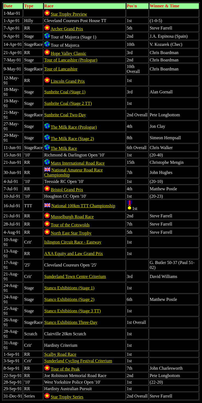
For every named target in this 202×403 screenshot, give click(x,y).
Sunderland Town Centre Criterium (75, 276)
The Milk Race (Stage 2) (72, 138)
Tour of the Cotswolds (70, 225)
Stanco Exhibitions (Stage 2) (69, 299)
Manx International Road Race (78, 163)
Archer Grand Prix (67, 28)
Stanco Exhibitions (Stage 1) (69, 288)
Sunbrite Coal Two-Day (65, 114)
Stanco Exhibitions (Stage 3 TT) (72, 311)
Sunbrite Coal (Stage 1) (65, 92)
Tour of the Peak (65, 369)
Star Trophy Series (67, 397)
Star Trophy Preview (69, 14)
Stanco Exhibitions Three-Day (70, 322)
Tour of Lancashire (61, 69)
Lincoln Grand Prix (68, 81)
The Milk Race (64, 148)
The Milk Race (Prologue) (74, 127)
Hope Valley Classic (68, 53)
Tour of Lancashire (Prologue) (70, 60)
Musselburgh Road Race (72, 216)
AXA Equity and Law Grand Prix (73, 253)
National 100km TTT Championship (83, 205)
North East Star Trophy (71, 233)
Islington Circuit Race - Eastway (72, 242)
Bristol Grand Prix (67, 189)
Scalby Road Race (60, 354)
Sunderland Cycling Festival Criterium (78, 360)
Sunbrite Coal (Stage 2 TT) (68, 103)
